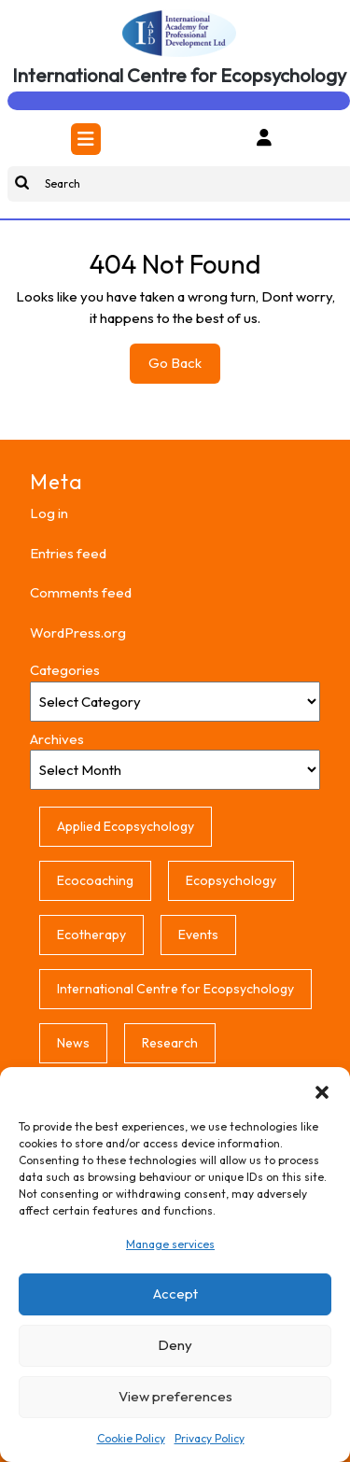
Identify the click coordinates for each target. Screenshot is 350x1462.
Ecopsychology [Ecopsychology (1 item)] (231, 880)
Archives (57, 739)
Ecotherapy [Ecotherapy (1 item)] (91, 934)
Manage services (170, 1244)
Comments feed (81, 592)
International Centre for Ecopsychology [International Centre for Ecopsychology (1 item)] (175, 988)
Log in (49, 513)
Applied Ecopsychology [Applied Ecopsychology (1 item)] (125, 826)
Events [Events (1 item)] (198, 934)
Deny (175, 1345)
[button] (322, 1090)
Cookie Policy (131, 1438)
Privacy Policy (210, 1438)
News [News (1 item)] (73, 1042)
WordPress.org (78, 632)
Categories (65, 670)
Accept (175, 1293)
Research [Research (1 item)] (170, 1042)
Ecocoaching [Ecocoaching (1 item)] (95, 880)
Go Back (184, 368)
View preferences (175, 1396)
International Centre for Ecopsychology (179, 75)
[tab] (86, 139)
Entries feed (68, 553)
